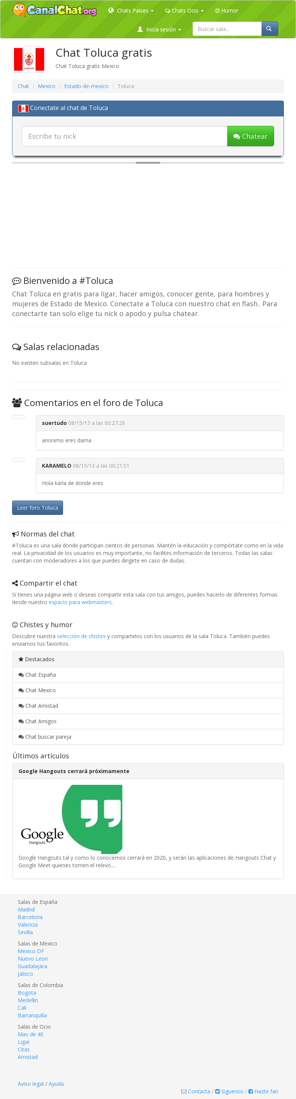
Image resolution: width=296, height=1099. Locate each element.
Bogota (27, 992)
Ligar (24, 1041)
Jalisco (25, 973)
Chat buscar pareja (44, 736)
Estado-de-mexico (86, 86)
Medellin (28, 1000)
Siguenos (229, 1091)
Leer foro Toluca (37, 507)
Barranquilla (32, 1015)
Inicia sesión (159, 29)
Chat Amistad (38, 705)
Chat (23, 86)
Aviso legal (31, 1083)
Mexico (46, 86)
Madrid (26, 909)
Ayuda (56, 1083)
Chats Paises (131, 10)
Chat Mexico (37, 690)
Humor (226, 10)
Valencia (28, 924)
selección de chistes (81, 636)
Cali (22, 1007)
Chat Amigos (37, 721)
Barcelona (30, 917)
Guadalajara (32, 966)
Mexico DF (31, 951)
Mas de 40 (30, 1034)
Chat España (37, 674)
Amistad (28, 1056)
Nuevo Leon (33, 958)
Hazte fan (263, 1091)
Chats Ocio (184, 10)
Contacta (195, 1091)
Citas (24, 1049)
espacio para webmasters (80, 602)
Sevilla (25, 932)
